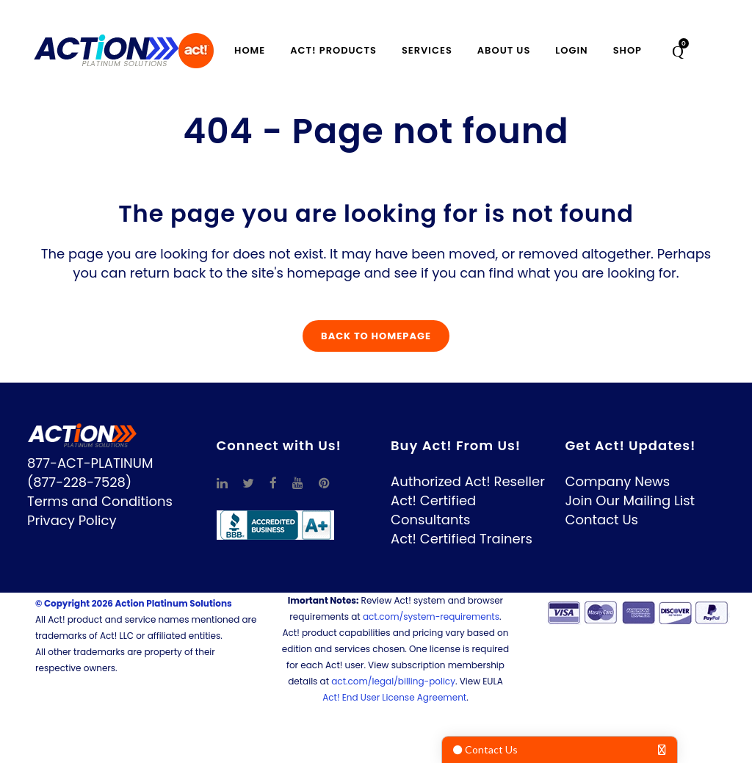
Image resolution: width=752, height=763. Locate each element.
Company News (617, 481)
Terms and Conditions (100, 501)
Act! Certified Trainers (461, 538)
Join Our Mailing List (630, 500)
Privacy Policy (72, 520)
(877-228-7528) (79, 482)
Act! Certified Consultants (433, 510)
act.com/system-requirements (431, 616)
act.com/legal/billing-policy (393, 681)
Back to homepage (376, 336)
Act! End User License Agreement (394, 697)
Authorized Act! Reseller (468, 481)
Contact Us (602, 519)
